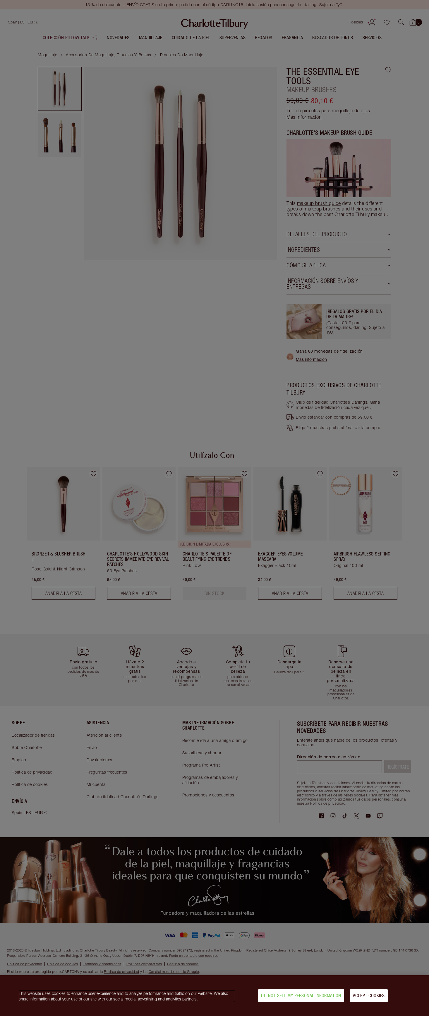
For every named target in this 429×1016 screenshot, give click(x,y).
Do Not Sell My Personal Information (301, 996)
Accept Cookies (369, 996)
